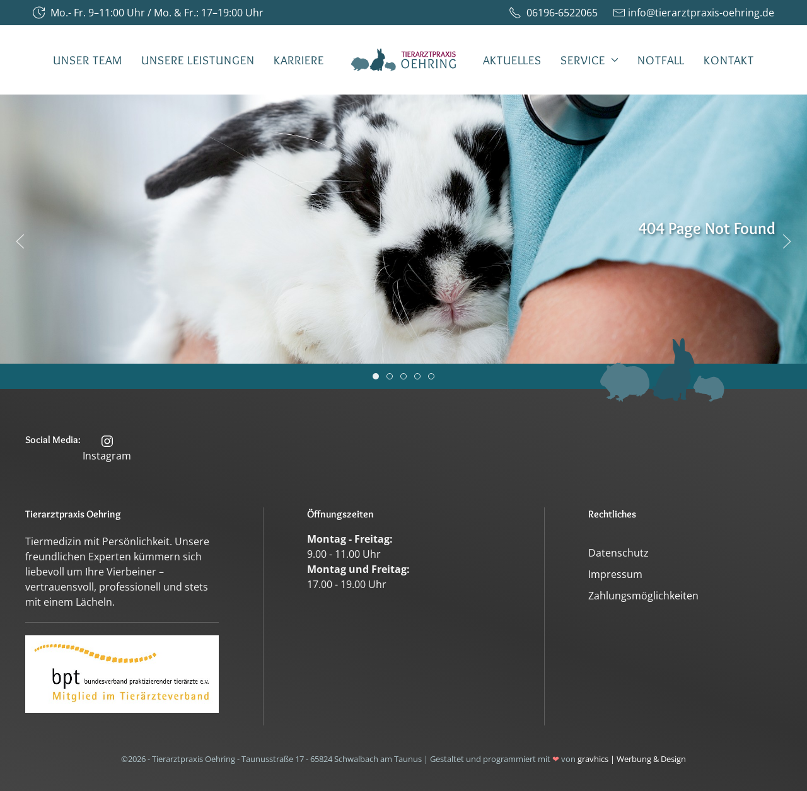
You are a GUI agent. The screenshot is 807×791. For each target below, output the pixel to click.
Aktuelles (512, 59)
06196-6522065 (553, 13)
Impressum (615, 574)
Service (589, 59)
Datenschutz (618, 553)
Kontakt (729, 59)
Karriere (299, 59)
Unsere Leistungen (198, 59)
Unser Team (87, 59)
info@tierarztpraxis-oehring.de (693, 13)
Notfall (661, 59)
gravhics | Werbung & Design (632, 759)
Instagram (107, 448)
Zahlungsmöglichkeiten (643, 596)
